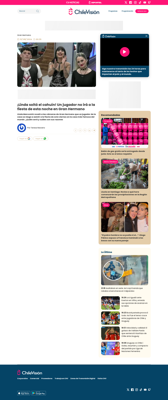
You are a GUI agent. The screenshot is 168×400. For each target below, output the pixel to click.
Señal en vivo (141, 11)
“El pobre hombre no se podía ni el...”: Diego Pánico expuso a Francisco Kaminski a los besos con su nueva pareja (123, 238)
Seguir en (25, 138)
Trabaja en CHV (61, 378)
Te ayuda (107, 121)
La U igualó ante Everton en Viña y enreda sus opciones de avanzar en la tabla (135, 301)
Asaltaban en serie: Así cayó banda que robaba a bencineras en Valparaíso (122, 289)
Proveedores (46, 378)
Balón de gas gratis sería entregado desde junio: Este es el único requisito (123, 152)
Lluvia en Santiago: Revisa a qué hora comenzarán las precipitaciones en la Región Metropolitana (124, 195)
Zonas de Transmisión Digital (82, 378)
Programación (127, 11)
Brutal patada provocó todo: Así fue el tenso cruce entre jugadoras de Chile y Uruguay (135, 316)
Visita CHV (102, 378)
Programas (113, 11)
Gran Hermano (24, 35)
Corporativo (22, 378)
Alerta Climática (110, 162)
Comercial (34, 378)
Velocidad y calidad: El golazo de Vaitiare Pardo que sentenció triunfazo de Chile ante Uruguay (134, 332)
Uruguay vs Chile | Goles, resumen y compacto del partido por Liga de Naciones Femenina (135, 347)
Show (106, 205)
